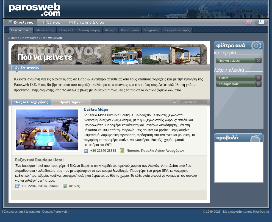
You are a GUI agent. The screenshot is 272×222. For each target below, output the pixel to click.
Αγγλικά (249, 22)
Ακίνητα (110, 30)
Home (15, 38)
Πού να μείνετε (21, 30)
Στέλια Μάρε (96, 109)
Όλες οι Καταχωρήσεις (31, 102)
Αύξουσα (174, 102)
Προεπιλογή (189, 102)
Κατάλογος (20, 22)
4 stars (223, 78)
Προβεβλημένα (71, 102)
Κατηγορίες (27, 67)
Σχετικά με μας (13, 211)
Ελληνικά (261, 22)
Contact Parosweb (54, 211)
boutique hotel (229, 84)
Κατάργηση (259, 60)
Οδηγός (51, 22)
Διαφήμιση (33, 211)
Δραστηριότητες (89, 30)
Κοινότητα (87, 22)
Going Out (66, 30)
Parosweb (34, 9)
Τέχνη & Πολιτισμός (177, 30)
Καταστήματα (130, 30)
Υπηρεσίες (151, 30)
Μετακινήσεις (45, 30)
